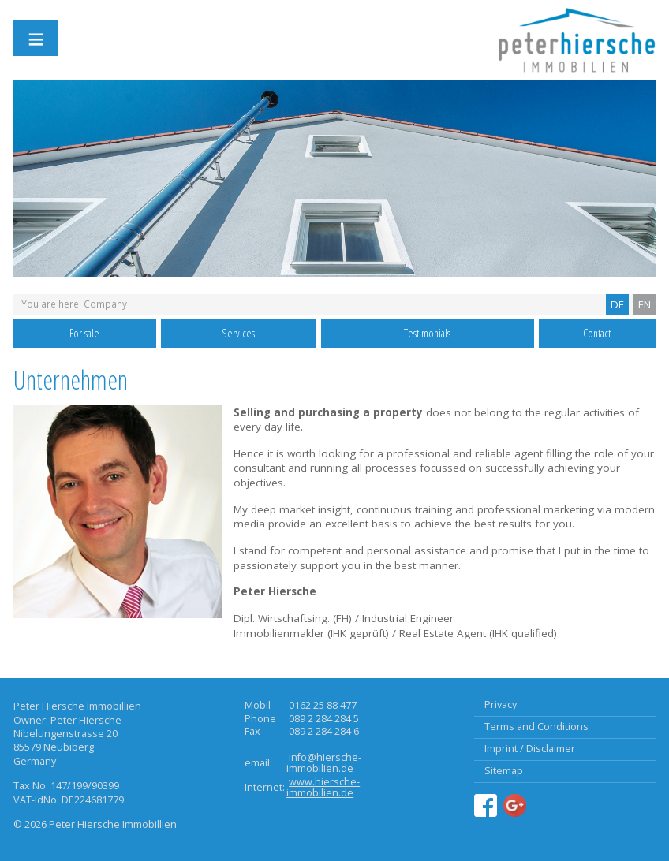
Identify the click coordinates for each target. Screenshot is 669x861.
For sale (84, 333)
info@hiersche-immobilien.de (323, 763)
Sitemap (503, 770)
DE (617, 304)
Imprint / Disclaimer (529, 748)
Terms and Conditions (536, 726)
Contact (597, 333)
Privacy (500, 704)
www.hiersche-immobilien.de (323, 787)
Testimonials (427, 333)
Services (238, 333)
